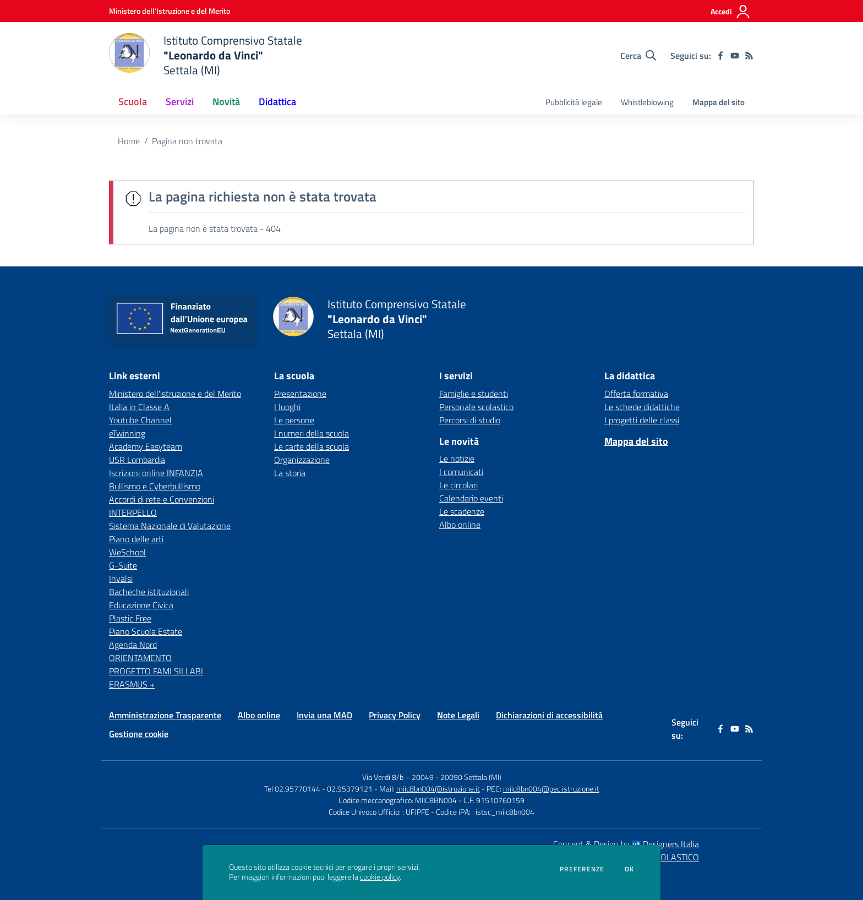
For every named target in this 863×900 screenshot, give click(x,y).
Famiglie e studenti (473, 393)
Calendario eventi (471, 498)
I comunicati (461, 471)
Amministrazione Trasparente (165, 715)
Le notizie (456, 458)
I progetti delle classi (641, 420)
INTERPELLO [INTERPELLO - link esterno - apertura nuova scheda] (133, 512)
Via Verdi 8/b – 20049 (398, 777)
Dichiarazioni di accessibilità (549, 715)
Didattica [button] (277, 101)
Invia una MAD (324, 715)
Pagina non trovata (187, 141)
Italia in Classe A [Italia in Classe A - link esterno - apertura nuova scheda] (139, 406)
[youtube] (735, 56)
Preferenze (582, 869)
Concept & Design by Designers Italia (626, 843)
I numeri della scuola (311, 433)
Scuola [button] (132, 101)
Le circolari (458, 485)
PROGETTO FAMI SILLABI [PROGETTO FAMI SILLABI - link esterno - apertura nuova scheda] (156, 671)
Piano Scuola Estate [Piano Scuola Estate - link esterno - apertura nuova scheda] (145, 631)
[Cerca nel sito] (638, 55)
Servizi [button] (180, 101)
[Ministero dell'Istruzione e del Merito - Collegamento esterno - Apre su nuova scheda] (169, 11)
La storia (289, 472)
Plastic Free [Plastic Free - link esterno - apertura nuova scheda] (130, 618)
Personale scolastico (476, 406)
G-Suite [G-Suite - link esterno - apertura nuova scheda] (123, 565)
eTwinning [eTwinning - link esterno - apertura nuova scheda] (127, 433)
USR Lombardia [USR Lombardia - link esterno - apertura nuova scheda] (137, 459)
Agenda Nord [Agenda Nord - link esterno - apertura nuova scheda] (133, 644)
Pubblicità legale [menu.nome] (573, 102)
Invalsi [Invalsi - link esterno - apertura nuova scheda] (121, 578)
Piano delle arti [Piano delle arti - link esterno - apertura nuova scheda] (136, 539)
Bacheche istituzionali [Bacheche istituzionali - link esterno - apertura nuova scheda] (149, 591)
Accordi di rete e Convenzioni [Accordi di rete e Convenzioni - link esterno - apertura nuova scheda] (161, 499)
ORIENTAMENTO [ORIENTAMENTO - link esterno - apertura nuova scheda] (140, 657)
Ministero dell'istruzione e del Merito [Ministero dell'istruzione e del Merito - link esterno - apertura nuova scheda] (175, 393)
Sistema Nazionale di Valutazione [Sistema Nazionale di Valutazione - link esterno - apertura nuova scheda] (170, 525)
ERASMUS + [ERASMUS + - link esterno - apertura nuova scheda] (132, 684)
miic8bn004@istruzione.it (438, 788)
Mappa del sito (718, 102)
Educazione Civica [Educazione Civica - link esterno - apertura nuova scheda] (141, 605)
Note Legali (458, 715)
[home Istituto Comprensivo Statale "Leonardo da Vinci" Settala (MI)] (205, 55)
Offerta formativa (636, 393)
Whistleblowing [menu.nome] (647, 102)
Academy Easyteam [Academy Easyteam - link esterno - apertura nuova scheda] (145, 446)
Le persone (294, 420)
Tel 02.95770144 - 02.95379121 (319, 788)
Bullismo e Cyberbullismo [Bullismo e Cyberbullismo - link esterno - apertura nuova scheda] (154, 486)
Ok (630, 869)
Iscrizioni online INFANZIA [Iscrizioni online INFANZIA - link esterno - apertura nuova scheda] (156, 472)
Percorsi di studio (469, 420)
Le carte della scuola (311, 446)
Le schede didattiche (642, 406)
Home (129, 141)
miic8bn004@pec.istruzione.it (551, 788)
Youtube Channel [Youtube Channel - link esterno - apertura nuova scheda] (140, 420)
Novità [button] (226, 101)
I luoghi (287, 406)
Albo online (459, 524)
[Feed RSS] (749, 56)
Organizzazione (302, 459)
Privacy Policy (394, 715)
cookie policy (380, 877)
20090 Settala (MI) (470, 777)
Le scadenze (461, 511)
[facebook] (720, 56)
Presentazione (300, 393)
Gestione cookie (138, 733)
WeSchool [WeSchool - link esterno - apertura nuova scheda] (127, 552)
